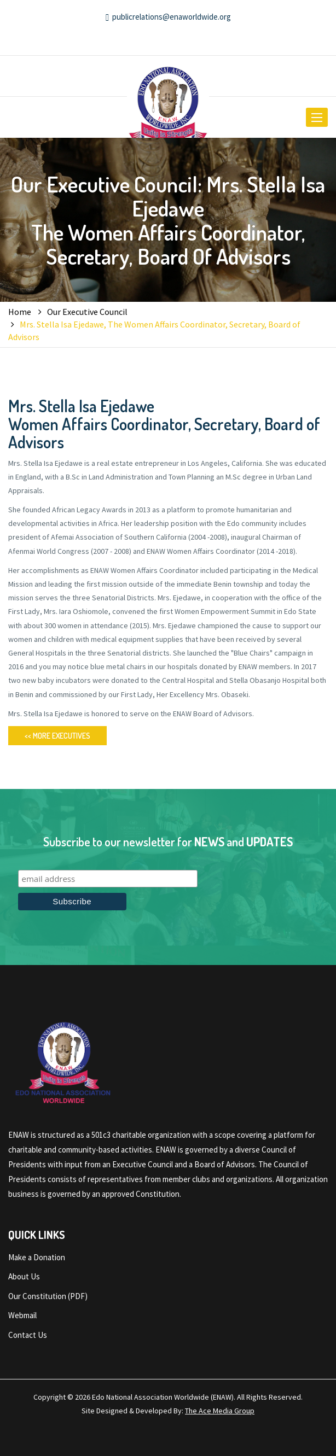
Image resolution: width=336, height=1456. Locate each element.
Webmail (22, 1315)
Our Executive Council (87, 311)
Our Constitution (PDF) (48, 1296)
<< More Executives (57, 735)
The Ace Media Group (219, 1411)
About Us (24, 1276)
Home (19, 311)
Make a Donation (36, 1257)
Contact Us (27, 1335)
